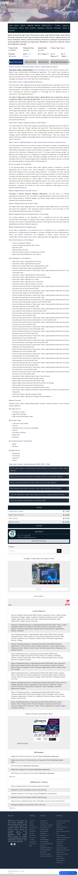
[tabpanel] (39, 574)
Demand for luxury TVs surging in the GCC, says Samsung (29, 790)
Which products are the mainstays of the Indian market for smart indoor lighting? (39, 476)
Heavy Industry (61, 837)
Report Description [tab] (16, 62)
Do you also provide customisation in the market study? (39, 500)
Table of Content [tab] (30, 62)
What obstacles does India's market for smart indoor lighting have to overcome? (39, 488)
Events (31, 825)
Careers (31, 827)
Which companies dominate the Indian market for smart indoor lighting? (39, 482)
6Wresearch (14, 873)
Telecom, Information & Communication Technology (63, 841)
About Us (32, 822)
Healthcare (60, 845)
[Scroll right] (69, 62)
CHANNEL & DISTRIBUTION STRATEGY (44, 837)
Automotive (60, 847)
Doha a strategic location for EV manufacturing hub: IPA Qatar (31, 786)
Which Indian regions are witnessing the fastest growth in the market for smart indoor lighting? (39, 469)
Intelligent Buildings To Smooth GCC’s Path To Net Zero (29, 806)
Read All (12, 776)
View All (39, 589)
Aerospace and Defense (63, 822)
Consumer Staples (62, 849)
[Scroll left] (9, 62)
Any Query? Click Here (39, 541)
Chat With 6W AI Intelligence (67, 873)
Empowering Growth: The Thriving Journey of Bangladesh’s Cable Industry (35, 793)
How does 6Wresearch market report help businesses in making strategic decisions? (39, 494)
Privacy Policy (33, 829)
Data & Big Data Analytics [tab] (59, 62)
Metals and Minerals (62, 856)
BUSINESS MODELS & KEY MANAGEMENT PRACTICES (46, 852)
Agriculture (60, 864)
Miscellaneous (61, 862)
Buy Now (39, 526)
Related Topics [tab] (43, 62)
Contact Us (32, 839)
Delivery (31, 835)
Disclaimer (32, 837)
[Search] (59, 551)
